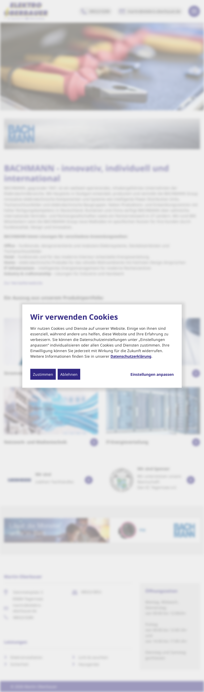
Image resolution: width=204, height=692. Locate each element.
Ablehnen (69, 374)
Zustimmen (43, 374)
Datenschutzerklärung (130, 355)
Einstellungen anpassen (152, 374)
